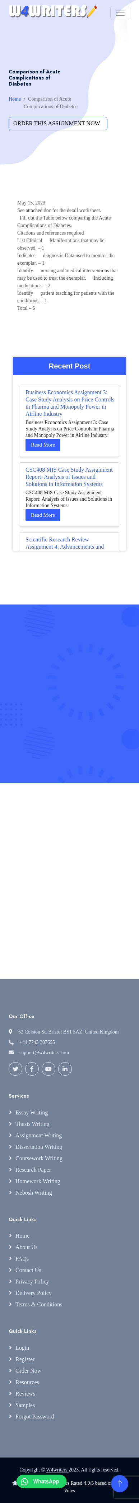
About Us (26, 1247)
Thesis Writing (32, 1124)
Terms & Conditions (38, 1304)
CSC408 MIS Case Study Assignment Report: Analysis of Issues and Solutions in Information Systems (69, 477)
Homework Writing (37, 1181)
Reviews (25, 1394)
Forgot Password (34, 1416)
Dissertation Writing (38, 1147)
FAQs (22, 1259)
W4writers (57, 1470)
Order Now (28, 1371)
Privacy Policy (32, 1281)
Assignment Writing (38, 1135)
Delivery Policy (33, 1293)
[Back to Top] (119, 1483)
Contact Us (28, 1270)
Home (15, 99)
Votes (69, 1490)
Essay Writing (31, 1112)
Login (22, 1348)
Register (24, 1359)
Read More (43, 445)
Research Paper (33, 1170)
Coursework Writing (38, 1158)
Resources (27, 1382)
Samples (25, 1405)
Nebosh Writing (33, 1193)
